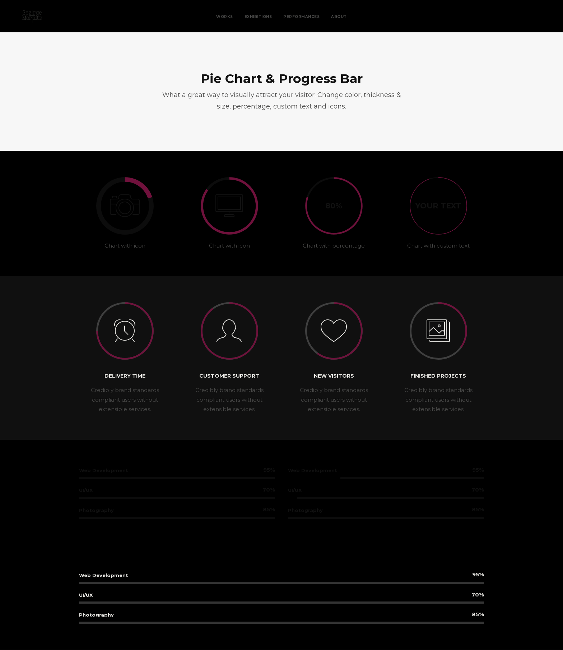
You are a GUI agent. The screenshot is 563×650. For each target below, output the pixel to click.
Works (224, 16)
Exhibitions (258, 16)
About (339, 16)
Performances (301, 16)
